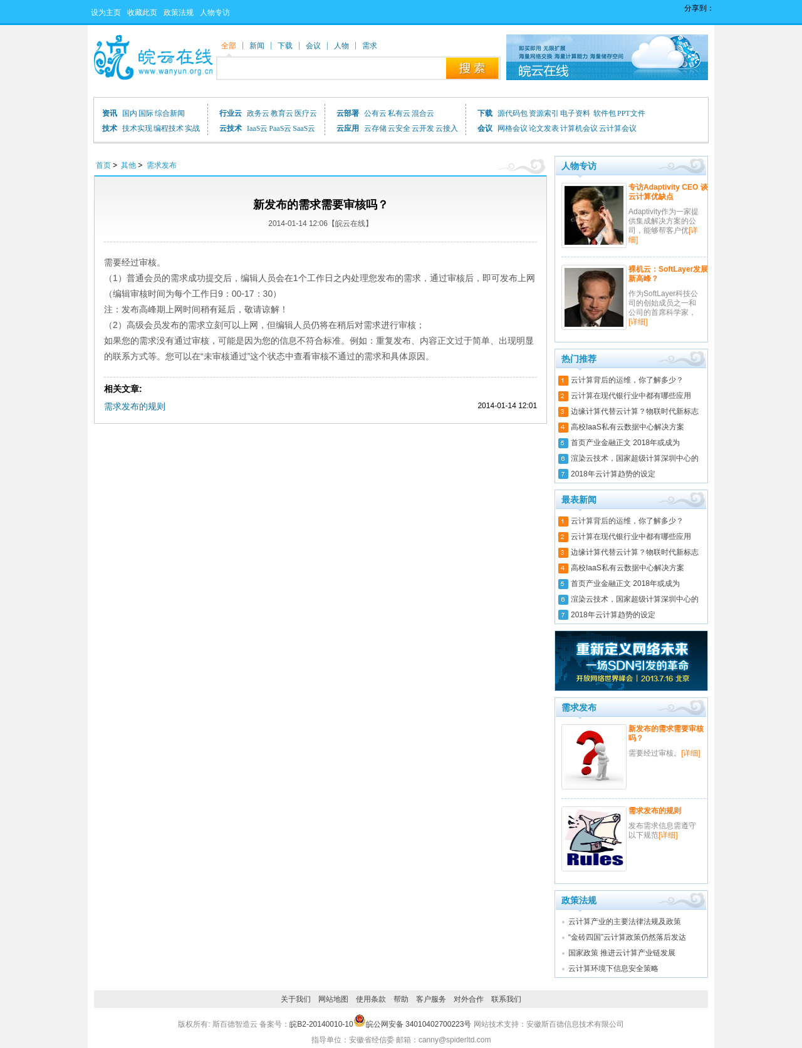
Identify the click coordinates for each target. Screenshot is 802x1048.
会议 (484, 128)
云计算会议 (618, 128)
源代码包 (512, 113)
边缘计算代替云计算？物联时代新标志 (635, 411)
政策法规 (179, 12)
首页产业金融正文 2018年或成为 (625, 442)
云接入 (446, 128)
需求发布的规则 (134, 406)
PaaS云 (280, 128)
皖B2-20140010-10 (321, 1024)
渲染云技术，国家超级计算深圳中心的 (635, 458)
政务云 (258, 113)
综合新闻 (170, 113)
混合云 (423, 113)
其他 (128, 165)
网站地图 (333, 999)
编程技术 (169, 128)
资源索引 (544, 113)
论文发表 (544, 128)
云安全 (399, 128)
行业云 (230, 113)
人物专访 (215, 12)
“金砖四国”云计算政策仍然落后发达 (627, 937)
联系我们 (506, 999)
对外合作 (469, 999)
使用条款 (371, 999)
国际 (146, 113)
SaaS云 (304, 128)
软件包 (604, 113)
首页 (103, 165)
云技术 (230, 128)
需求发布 (162, 165)
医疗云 (305, 113)
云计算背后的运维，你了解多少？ (627, 380)
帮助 (401, 999)
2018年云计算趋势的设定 (613, 474)
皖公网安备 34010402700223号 (412, 1024)
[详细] (638, 321)
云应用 (347, 128)
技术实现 (137, 128)
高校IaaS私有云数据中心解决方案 (627, 427)
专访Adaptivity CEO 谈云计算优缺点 (668, 192)
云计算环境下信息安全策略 (613, 968)
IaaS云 (257, 128)
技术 (109, 128)
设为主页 (106, 12)
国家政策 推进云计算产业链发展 (621, 952)
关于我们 (296, 999)
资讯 (109, 113)
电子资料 (576, 113)
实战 (192, 128)
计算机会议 (579, 128)
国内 (129, 113)
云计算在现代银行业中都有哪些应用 (631, 395)
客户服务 (431, 999)
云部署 (347, 113)
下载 (484, 113)
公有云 (375, 113)
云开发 (423, 128)
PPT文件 (631, 113)
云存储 (375, 128)
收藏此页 (142, 12)
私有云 (399, 113)
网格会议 (512, 128)
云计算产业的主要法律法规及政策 (624, 921)
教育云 (282, 113)
